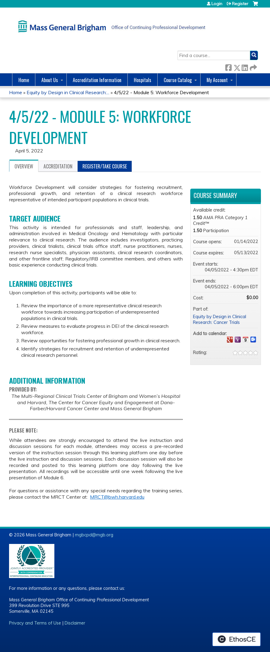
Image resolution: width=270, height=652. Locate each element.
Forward (253, 66)
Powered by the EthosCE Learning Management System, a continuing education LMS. (236, 639)
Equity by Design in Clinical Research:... (68, 92)
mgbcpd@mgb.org (94, 535)
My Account (217, 80)
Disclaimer (75, 623)
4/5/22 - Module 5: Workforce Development (161, 92)
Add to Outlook (253, 340)
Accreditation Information (97, 80)
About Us (49, 80)
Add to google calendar (230, 340)
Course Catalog (178, 80)
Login (216, 4)
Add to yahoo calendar (238, 340)
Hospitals (142, 80)
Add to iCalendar (246, 339)
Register (240, 4)
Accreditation (57, 166)
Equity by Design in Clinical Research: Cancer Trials (219, 319)
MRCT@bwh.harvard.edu (117, 497)
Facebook (228, 66)
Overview (23, 166)
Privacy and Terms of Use (35, 623)
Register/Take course (104, 166)
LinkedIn (245, 66)
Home (23, 80)
